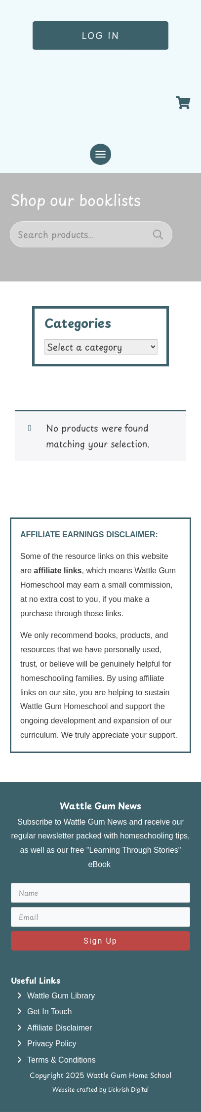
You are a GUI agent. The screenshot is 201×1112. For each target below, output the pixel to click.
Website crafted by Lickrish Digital (100, 1089)
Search (158, 234)
